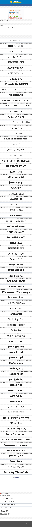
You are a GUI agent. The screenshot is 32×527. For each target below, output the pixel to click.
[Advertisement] (16, 32)
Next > (18, 477)
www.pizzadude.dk (7, 25)
